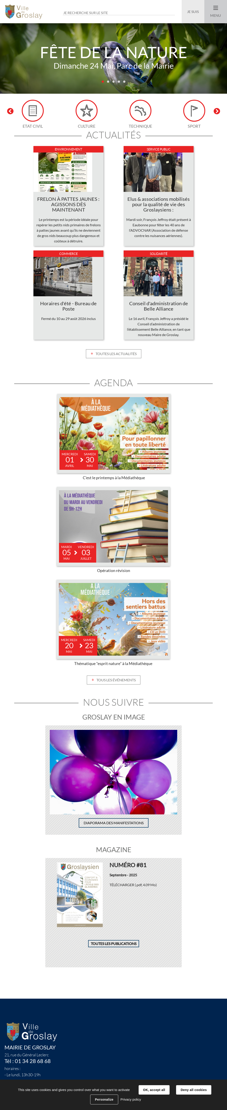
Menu (215, 15)
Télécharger (133, 885)
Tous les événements (116, 680)
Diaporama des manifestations (114, 823)
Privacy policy (130, 1099)
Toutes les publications (113, 944)
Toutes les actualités (116, 354)
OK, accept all (154, 1090)
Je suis (193, 12)
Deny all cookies (194, 1090)
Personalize (104, 1099)
